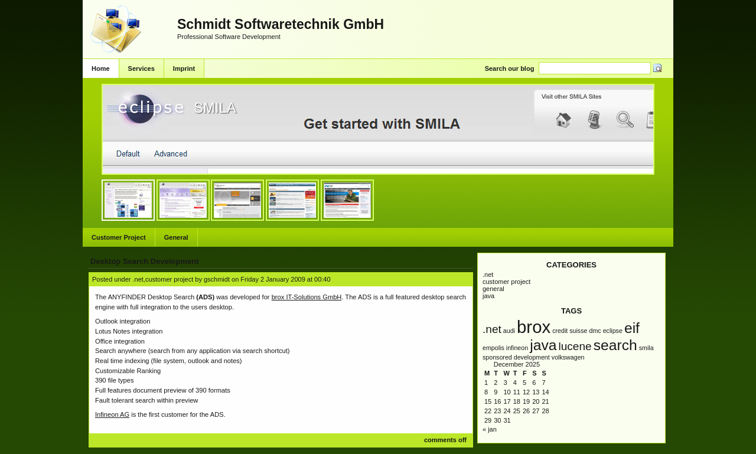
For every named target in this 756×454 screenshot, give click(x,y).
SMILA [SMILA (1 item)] (646, 347)
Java (488, 295)
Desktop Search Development (144, 261)
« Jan (490, 429)
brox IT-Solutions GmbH (307, 297)
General (176, 237)
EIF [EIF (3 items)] (632, 328)
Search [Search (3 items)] (615, 345)
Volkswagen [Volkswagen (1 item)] (568, 357)
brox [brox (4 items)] (533, 327)
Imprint (184, 68)
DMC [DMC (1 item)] (595, 330)
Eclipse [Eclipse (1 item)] (613, 330)
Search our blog (510, 68)
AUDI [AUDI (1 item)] (509, 330)
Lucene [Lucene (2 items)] (574, 346)
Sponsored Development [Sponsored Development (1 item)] (516, 357)
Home (101, 68)
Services (141, 68)
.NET (488, 274)
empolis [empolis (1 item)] (493, 347)
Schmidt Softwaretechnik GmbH (280, 24)
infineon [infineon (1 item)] (517, 347)
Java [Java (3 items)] (543, 345)
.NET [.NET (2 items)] (492, 329)
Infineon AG (112, 414)
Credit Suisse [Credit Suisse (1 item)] (569, 330)
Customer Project (119, 237)
